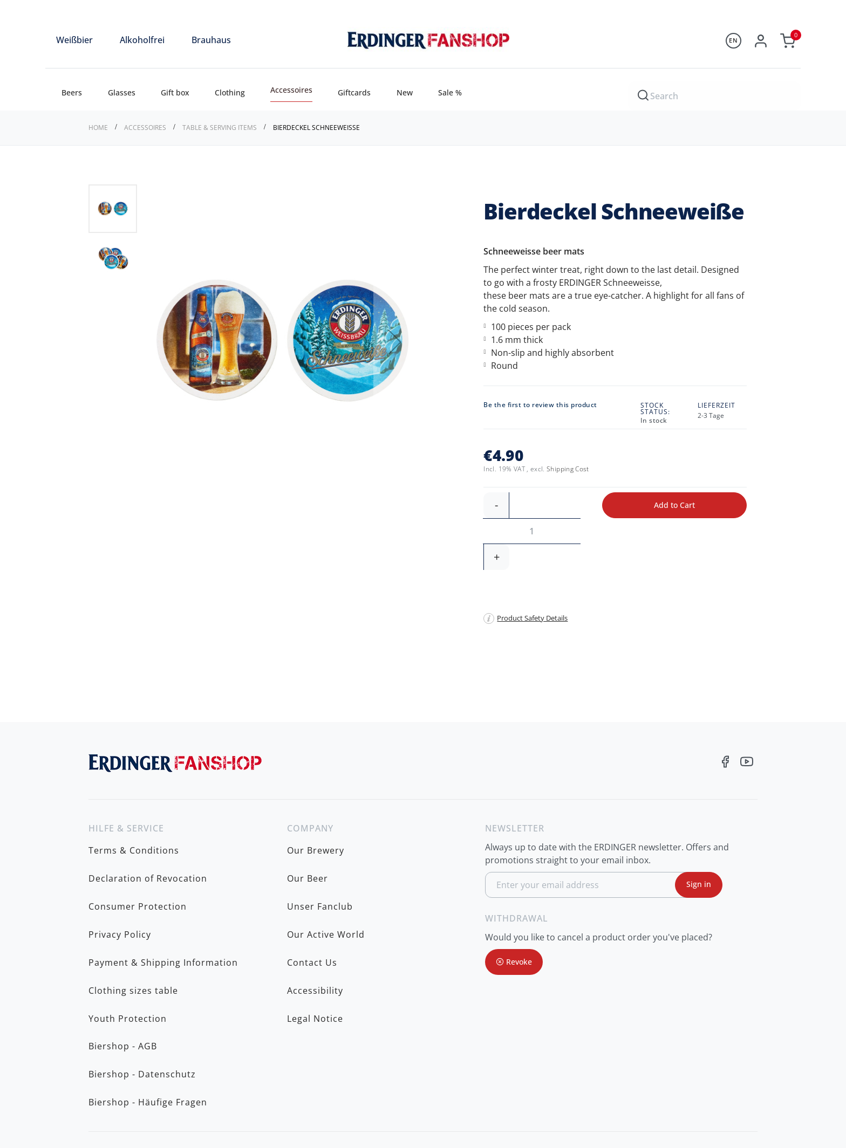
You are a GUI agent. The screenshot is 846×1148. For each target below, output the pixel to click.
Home (99, 127)
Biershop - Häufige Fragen (147, 943)
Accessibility (315, 876)
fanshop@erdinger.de (704, 1027)
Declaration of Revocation (147, 810)
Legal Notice (315, 893)
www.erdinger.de (693, 1044)
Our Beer (307, 810)
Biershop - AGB (122, 910)
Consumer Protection (137, 826)
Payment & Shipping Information (163, 860)
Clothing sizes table (133, 876)
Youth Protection (127, 893)
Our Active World (326, 843)
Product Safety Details (532, 566)
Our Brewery (315, 793)
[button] (395, 341)
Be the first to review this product (540, 404)
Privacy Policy (119, 843)
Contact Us (312, 860)
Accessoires (146, 127)
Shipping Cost (568, 468)
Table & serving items (220, 127)
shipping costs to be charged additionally (681, 1116)
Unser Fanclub (320, 826)
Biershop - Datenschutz (142, 927)
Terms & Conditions (133, 793)
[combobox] (714, 94)
